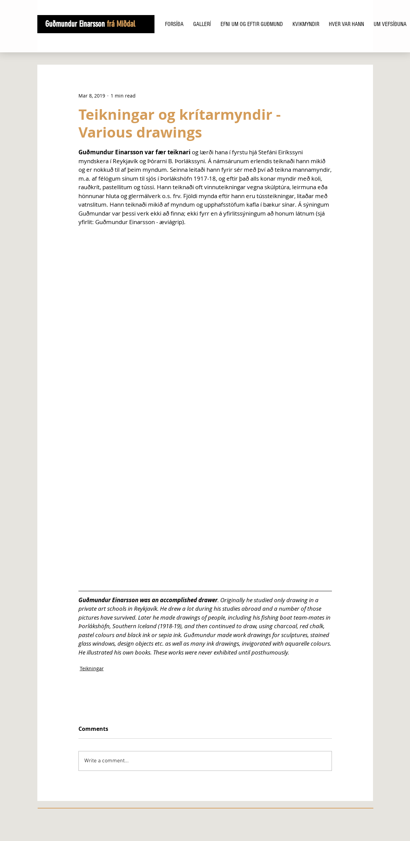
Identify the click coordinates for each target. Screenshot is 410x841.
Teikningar (92, 668)
